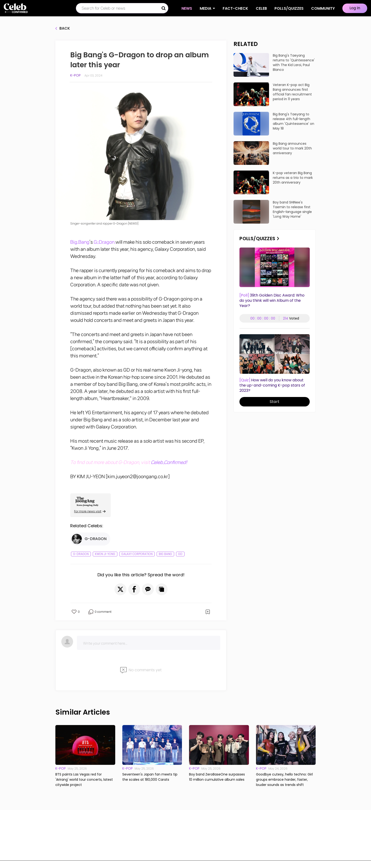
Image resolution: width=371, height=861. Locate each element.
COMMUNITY (323, 8)
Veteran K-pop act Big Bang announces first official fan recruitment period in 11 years (292, 91)
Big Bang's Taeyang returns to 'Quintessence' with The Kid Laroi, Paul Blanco (294, 62)
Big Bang (79, 242)
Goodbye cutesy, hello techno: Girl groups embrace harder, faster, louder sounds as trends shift (284, 779)
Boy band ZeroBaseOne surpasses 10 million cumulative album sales (217, 777)
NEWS (186, 8)
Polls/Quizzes (289, 8)
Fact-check (235, 8)
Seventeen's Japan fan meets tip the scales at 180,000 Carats (149, 777)
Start (274, 401)
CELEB (261, 8)
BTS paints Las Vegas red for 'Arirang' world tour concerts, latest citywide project (84, 779)
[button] (120, 589)
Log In (354, 8)
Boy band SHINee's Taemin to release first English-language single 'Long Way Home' (292, 209)
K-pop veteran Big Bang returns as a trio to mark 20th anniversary (293, 178)
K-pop (75, 75)
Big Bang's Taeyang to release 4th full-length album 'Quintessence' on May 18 (293, 121)
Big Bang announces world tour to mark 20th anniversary (292, 148)
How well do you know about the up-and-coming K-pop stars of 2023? (272, 385)
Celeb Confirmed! (169, 462)
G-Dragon (104, 242)
